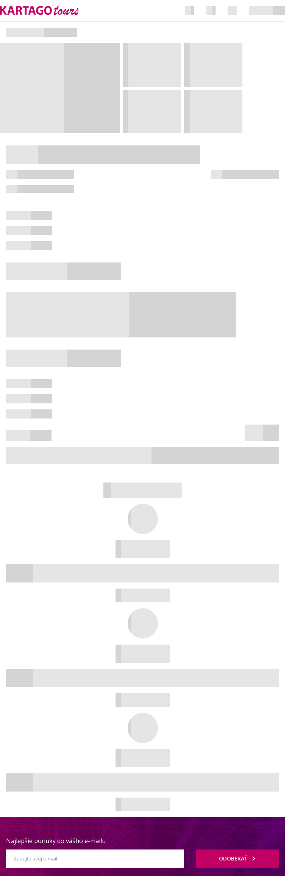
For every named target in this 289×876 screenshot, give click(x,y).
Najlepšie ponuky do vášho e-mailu (56, 841)
